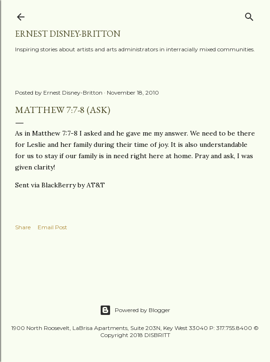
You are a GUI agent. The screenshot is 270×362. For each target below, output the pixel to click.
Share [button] (23, 227)
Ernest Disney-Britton (67, 33)
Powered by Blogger (135, 310)
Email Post (52, 227)
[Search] (249, 15)
